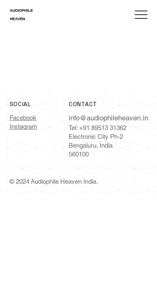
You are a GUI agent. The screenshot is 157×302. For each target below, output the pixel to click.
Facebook (23, 117)
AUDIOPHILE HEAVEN (23, 14)
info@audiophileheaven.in (108, 118)
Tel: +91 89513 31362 (97, 127)
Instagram (23, 126)
